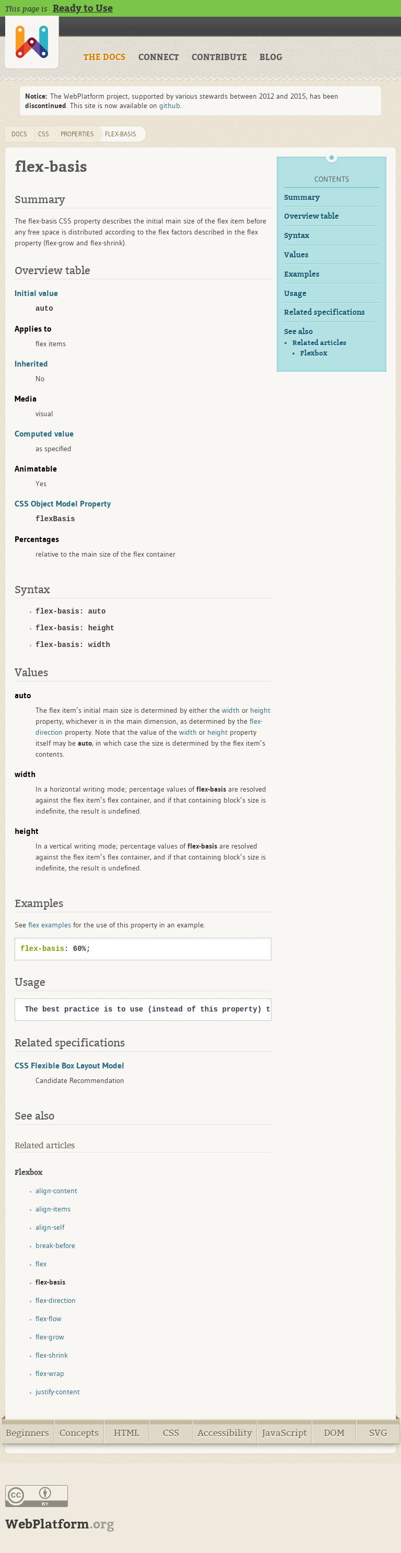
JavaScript (284, 1433)
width (231, 710)
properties (77, 134)
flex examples (49, 925)
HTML (126, 1433)
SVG (378, 1433)
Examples (302, 274)
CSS (171, 1433)
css (43, 134)
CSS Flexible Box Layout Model (69, 1065)
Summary (302, 197)
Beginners (27, 1433)
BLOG (271, 57)
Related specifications (324, 312)
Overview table (311, 216)
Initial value (36, 293)
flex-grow (50, 1337)
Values (296, 255)
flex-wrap (50, 1373)
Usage (295, 293)
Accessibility (224, 1433)
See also (298, 331)
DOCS (19, 134)
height (260, 710)
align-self (50, 1227)
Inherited (31, 363)
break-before (55, 1245)
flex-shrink (52, 1355)
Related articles (319, 342)
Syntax (296, 235)
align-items (53, 1209)
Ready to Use (83, 8)
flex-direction (56, 1300)
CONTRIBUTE (219, 57)
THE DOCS (105, 57)
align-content (56, 1190)
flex (41, 1263)
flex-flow (49, 1318)
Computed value (44, 433)
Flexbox (313, 353)
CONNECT (158, 57)
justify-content (58, 1391)
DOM (334, 1433)
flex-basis (120, 134)
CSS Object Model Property (63, 503)
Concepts (79, 1433)
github (169, 105)
